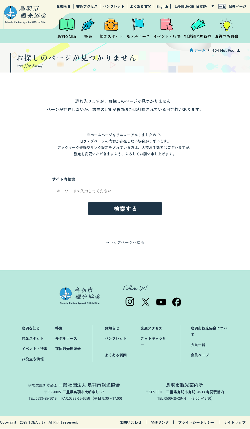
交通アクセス (87, 6)
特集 (58, 328)
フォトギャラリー (153, 342)
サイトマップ (235, 423)
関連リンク (160, 423)
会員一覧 (198, 345)
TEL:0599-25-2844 (171, 398)
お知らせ (63, 6)
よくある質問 (140, 6)
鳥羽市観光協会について (209, 331)
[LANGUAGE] (205, 6)
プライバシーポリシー (196, 423)
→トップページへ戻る (125, 243)
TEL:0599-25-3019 (42, 398)
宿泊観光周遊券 (68, 349)
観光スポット (33, 338)
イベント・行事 (34, 349)
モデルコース (66, 338)
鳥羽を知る (31, 328)
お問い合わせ (131, 423)
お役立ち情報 (33, 359)
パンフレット (113, 6)
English (162, 6)
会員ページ (238, 6)
